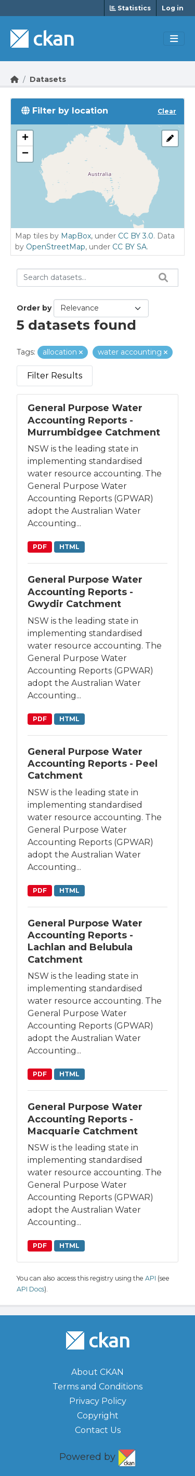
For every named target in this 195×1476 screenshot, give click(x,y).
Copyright (98, 1416)
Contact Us (98, 1430)
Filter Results (54, 376)
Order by (34, 308)
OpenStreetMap (55, 246)
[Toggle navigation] (174, 39)
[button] (25, 138)
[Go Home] (14, 79)
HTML (69, 547)
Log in (173, 8)
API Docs (30, 1289)
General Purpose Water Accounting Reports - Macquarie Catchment (85, 1119)
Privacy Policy (97, 1401)
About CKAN (97, 1372)
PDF (40, 547)
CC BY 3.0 (135, 236)
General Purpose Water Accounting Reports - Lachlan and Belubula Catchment (85, 941)
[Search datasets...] (97, 278)
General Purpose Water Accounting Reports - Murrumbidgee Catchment (94, 420)
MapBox (76, 236)
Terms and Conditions (97, 1386)
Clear (167, 111)
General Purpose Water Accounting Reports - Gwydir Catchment (85, 592)
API (150, 1278)
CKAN (127, 1455)
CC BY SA (129, 246)
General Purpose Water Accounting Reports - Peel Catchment (93, 764)
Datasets (48, 79)
